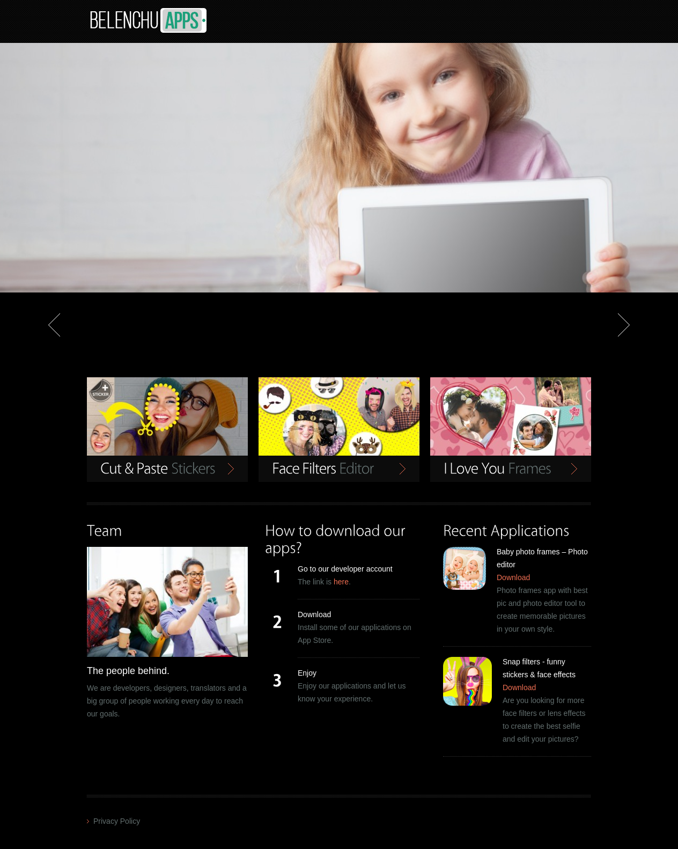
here (341, 581)
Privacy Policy (116, 821)
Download (513, 577)
